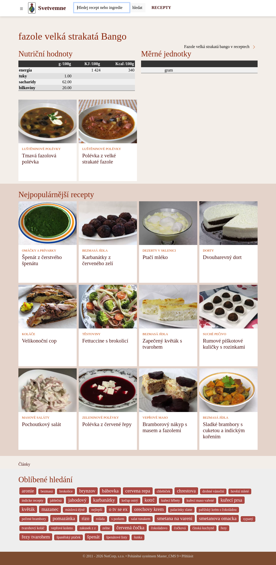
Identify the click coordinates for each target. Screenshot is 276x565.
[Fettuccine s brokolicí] (108, 306)
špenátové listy (116, 537)
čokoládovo (159, 528)
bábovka (110, 490)
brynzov (87, 490)
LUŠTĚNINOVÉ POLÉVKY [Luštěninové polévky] (41, 149)
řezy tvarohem (36, 536)
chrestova (186, 490)
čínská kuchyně (203, 528)
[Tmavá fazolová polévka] (47, 121)
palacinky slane (181, 510)
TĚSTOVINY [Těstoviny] (91, 334)
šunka (138, 537)
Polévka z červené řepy (107, 424)
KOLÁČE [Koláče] (28, 334)
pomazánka (64, 518)
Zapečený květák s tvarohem (162, 344)
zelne (106, 528)
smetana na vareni (174, 518)
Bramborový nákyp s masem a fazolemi (165, 427)
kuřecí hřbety (170, 500)
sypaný (248, 519)
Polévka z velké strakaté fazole (99, 158)
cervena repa (137, 490)
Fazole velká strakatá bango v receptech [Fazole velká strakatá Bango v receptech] (220, 46)
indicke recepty (32, 500)
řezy (224, 528)
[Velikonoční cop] (47, 306)
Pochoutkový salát (41, 424)
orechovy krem (149, 509)
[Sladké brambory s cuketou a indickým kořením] (228, 390)
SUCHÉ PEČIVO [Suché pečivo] (214, 334)
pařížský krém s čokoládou (218, 510)
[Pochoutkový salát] (47, 390)
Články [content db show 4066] (24, 464)
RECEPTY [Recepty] (161, 7)
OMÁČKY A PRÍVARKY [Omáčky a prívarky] (39, 250)
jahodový (77, 500)
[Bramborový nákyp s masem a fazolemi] (168, 390)
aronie (28, 490)
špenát (93, 536)
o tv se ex (118, 509)
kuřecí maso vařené (200, 500)
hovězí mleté (240, 491)
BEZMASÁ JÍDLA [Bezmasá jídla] (95, 250)
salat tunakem (140, 519)
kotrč (150, 500)
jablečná (56, 500)
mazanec (50, 509)
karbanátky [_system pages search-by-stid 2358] (104, 500)
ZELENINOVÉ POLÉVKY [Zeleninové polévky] (100, 417)
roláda (100, 519)
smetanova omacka (218, 518)
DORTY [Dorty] (208, 250)
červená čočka (130, 527)
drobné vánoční (213, 491)
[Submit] (137, 7)
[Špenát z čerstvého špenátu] (47, 223)
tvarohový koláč (33, 528)
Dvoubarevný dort (222, 257)
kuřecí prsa (231, 500)
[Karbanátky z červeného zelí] (108, 223)
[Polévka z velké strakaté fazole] (108, 121)
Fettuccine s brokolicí (105, 341)
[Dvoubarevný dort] (228, 223)
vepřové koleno (62, 528)
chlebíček (163, 491)
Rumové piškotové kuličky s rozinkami (224, 344)
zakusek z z (87, 528)
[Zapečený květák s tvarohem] (168, 306)
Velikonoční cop (39, 341)
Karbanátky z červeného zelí (97, 260)
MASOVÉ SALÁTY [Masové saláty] (36, 417)
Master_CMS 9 (167, 556)
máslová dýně (75, 510)
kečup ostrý (130, 500)
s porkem (117, 519)
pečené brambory (34, 519)
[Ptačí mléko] (168, 223)
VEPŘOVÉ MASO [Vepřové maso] (155, 417)
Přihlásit (187, 556)
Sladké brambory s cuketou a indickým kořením (224, 430)
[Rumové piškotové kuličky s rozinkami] (228, 306)
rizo (85, 518)
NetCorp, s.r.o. (114, 556)
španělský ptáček (68, 537)
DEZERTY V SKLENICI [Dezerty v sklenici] (159, 250)
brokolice (66, 491)
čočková (180, 528)
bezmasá (47, 491)
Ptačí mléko (155, 257)
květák (28, 509)
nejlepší (96, 510)
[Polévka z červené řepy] (108, 390)
